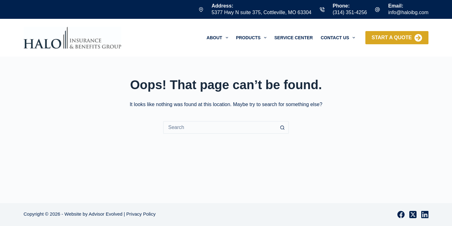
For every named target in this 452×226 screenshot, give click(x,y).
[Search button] (282, 127)
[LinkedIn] (424, 214)
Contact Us (339, 37)
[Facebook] (401, 214)
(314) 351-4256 (350, 12)
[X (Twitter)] (413, 214)
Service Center (293, 37)
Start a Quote (397, 38)
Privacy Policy (140, 214)
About (219, 37)
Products (252, 37)
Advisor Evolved (106, 214)
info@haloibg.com (408, 12)
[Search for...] (219, 127)
